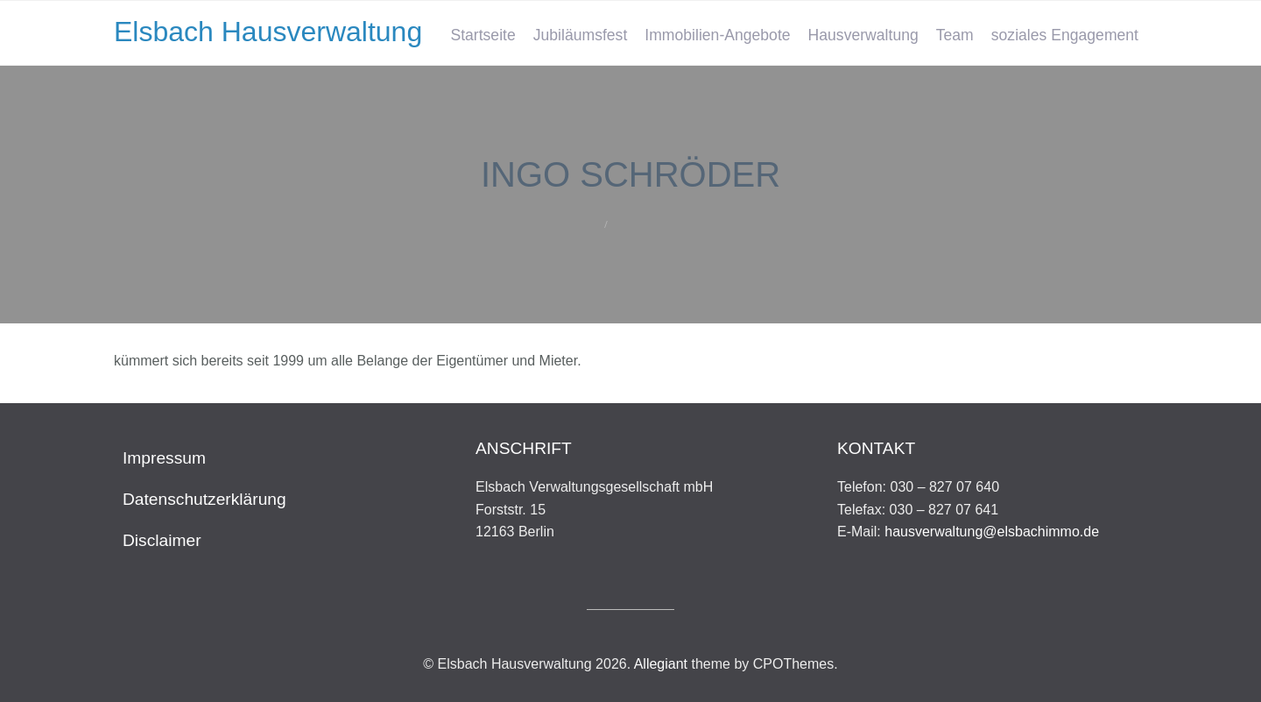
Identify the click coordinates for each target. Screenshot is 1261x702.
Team (955, 35)
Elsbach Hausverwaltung (268, 31)
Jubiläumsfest (580, 35)
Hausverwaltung (863, 35)
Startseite (482, 35)
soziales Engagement (1064, 35)
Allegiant (660, 663)
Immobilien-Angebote (717, 35)
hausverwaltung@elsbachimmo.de (991, 531)
